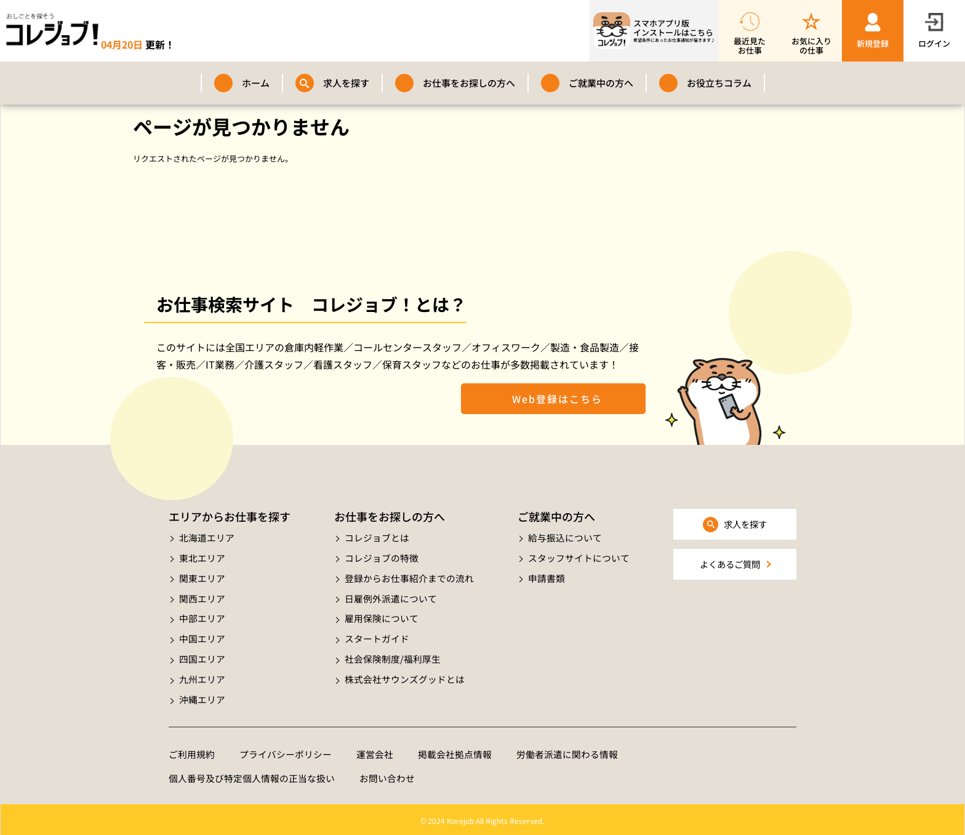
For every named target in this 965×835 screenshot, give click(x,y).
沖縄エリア (202, 696)
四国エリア (202, 656)
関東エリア (202, 576)
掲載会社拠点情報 (455, 751)
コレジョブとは (377, 537)
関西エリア (202, 596)
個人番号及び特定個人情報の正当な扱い (252, 775)
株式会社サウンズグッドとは (405, 675)
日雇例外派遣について (391, 596)
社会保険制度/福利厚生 (393, 656)
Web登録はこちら (553, 398)
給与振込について (565, 537)
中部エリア (202, 616)
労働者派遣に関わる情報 (567, 751)
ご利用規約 (192, 751)
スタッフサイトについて (579, 557)
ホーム (256, 82)
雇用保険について (381, 616)
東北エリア (202, 557)
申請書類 (546, 576)
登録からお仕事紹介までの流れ (409, 576)
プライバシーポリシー (285, 751)
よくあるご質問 (729, 564)
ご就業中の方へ (601, 82)
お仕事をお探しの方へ (469, 82)
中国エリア (202, 636)
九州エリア (202, 675)
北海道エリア (206, 537)
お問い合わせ (387, 775)
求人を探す (346, 82)
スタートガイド (377, 636)
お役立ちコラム (719, 82)
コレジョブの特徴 (381, 557)
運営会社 (374, 751)
